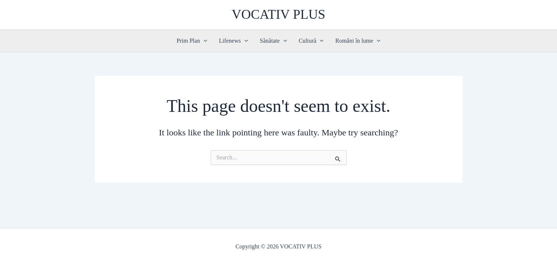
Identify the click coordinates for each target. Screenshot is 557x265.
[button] (203, 41)
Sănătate (273, 41)
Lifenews (233, 41)
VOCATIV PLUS (278, 14)
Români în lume (358, 41)
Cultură (311, 41)
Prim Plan (191, 41)
